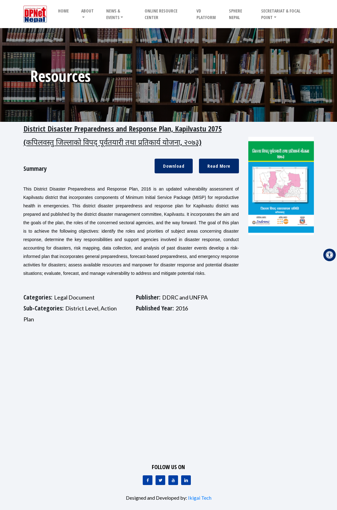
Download (173, 166)
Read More (218, 166)
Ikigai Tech (199, 498)
